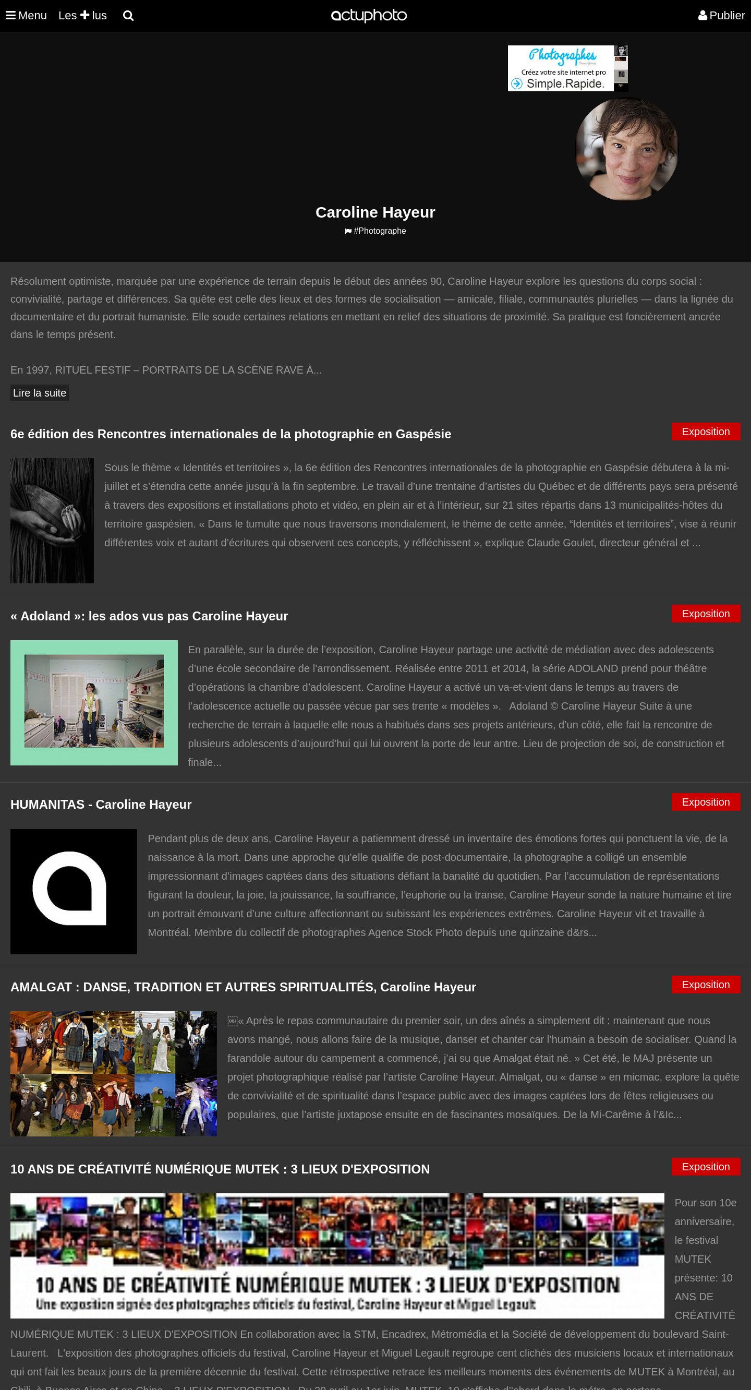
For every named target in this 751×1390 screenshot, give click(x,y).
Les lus (82, 15)
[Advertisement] (312, 118)
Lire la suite (39, 393)
